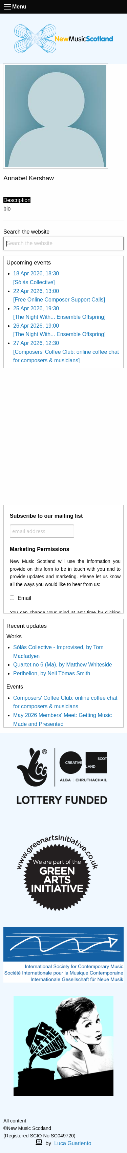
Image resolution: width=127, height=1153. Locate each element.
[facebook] (58, 1113)
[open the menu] (7, 7)
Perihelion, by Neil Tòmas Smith (51, 673)
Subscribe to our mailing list (46, 516)
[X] (69, 1113)
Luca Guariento (72, 1143)
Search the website (63, 239)
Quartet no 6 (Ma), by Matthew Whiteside (62, 664)
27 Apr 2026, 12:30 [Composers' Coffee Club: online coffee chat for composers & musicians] (66, 351)
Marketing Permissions (39, 549)
